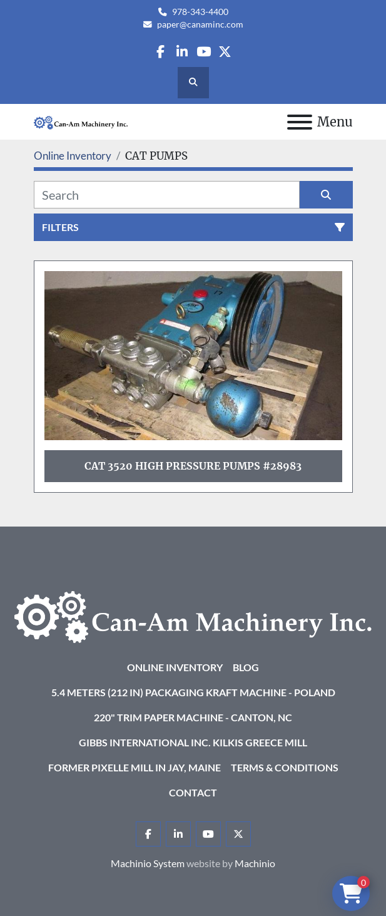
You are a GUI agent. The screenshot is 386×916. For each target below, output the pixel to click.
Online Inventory (175, 667)
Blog (246, 667)
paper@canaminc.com (200, 24)
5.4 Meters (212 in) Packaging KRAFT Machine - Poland (193, 692)
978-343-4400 (200, 12)
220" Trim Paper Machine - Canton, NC (193, 717)
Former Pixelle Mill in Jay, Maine (134, 767)
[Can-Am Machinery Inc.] (193, 616)
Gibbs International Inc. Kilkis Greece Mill (193, 742)
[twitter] (225, 51)
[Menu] (299, 122)
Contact (193, 792)
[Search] (167, 194)
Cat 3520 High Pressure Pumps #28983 (193, 466)
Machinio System (148, 863)
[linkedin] (181, 51)
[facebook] (160, 51)
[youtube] (203, 51)
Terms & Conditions (284, 767)
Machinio (255, 863)
